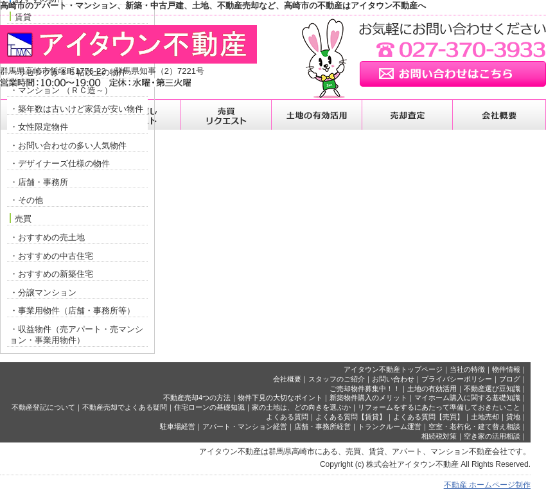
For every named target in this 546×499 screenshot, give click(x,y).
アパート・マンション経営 (244, 426)
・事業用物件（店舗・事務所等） (72, 310)
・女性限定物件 (39, 127)
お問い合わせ (393, 379)
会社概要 (287, 379)
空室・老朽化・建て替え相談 (474, 426)
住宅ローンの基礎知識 (209, 407)
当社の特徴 (467, 369)
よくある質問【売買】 (428, 417)
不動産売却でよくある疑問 (124, 407)
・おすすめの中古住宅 (51, 256)
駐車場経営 (177, 426)
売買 (20, 218)
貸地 (513, 417)
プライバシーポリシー (456, 379)
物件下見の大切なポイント (280, 397)
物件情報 (506, 369)
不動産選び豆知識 (492, 388)
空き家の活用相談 (492, 436)
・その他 (26, 200)
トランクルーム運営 (389, 426)
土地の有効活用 (432, 388)
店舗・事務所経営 (322, 426)
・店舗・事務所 (39, 182)
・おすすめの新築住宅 (51, 274)
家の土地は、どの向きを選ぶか (301, 407)
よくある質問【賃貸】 (350, 417)
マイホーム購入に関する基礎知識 (467, 397)
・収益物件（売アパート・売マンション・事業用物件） (76, 335)
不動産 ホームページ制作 (487, 484)
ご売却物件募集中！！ (365, 388)
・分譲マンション (43, 292)
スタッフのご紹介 (336, 379)
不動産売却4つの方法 (197, 397)
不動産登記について (43, 407)
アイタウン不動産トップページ (393, 369)
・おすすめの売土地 (47, 237)
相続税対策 (439, 436)
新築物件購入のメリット (368, 397)
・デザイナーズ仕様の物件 (60, 163)
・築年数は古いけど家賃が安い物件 (76, 109)
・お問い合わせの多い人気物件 (68, 145)
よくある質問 (287, 417)
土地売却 (485, 417)
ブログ (509, 379)
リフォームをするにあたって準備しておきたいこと (439, 407)
